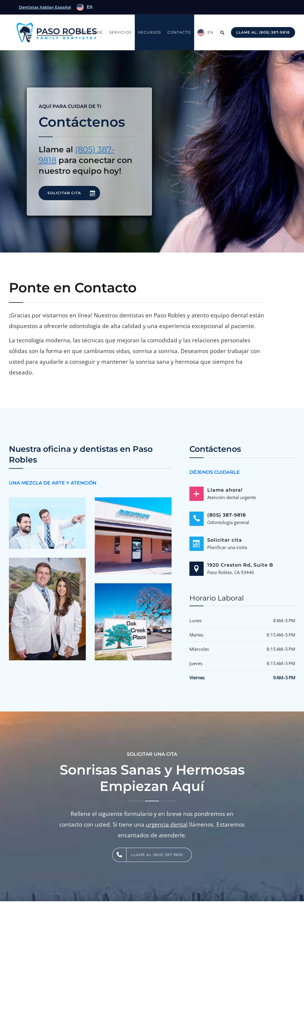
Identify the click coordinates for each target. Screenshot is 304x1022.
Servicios (120, 32)
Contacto (179, 32)
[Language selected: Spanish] (84, 7)
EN (210, 32)
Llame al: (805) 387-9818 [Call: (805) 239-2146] (263, 32)
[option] (85, 7)
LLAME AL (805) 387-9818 (147, 855)
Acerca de (90, 32)
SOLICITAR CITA (74, 193)
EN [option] (90, 6)
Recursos (149, 32)
